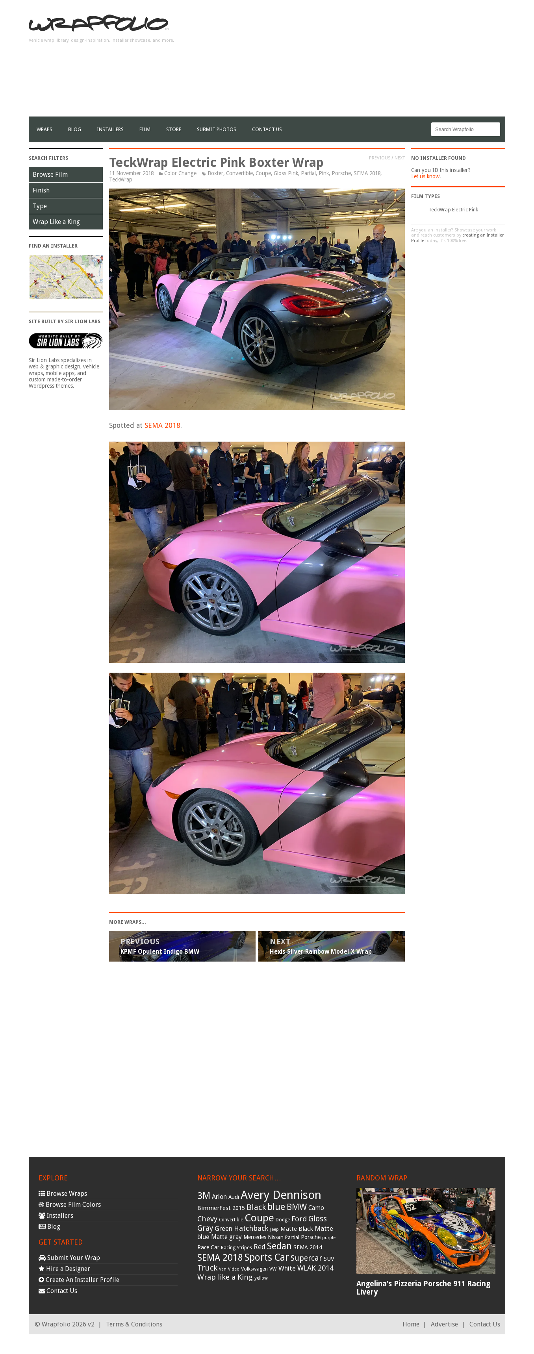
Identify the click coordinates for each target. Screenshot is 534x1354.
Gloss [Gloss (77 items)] (317, 1218)
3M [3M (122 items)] (203, 1195)
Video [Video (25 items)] (233, 1269)
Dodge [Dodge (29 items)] (283, 1220)
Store (173, 129)
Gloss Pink (286, 173)
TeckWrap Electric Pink (453, 210)
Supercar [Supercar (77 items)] (306, 1258)
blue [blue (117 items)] (276, 1207)
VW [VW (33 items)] (273, 1269)
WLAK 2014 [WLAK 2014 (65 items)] (315, 1268)
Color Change (180, 173)
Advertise (444, 1324)
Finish (41, 190)
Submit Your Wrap (69, 1258)
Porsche (341, 173)
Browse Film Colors (70, 1204)
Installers (110, 129)
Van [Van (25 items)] (222, 1269)
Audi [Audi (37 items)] (233, 1197)
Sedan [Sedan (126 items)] (279, 1246)
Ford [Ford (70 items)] (299, 1218)
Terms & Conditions (134, 1324)
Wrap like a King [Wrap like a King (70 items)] (225, 1277)
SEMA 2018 (367, 173)
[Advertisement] (362, 61)
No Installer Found (438, 158)
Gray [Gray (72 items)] (205, 1228)
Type (40, 206)
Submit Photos (216, 129)
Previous (379, 158)
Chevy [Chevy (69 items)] (207, 1218)
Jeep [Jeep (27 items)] (274, 1229)
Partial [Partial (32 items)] (292, 1237)
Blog (74, 129)
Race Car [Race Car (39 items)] (208, 1247)
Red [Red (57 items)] (259, 1247)
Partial (308, 173)
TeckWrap (120, 179)
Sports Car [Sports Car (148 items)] (267, 1257)
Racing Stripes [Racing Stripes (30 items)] (236, 1247)
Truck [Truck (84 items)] (207, 1268)
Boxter (215, 173)
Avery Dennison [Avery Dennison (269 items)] (281, 1195)
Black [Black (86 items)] (256, 1207)
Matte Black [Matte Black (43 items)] (296, 1228)
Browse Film (50, 174)
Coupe (263, 173)
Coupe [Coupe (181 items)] (259, 1218)
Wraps (44, 129)
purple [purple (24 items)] (329, 1237)
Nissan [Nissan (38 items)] (276, 1237)
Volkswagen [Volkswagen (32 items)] (254, 1269)
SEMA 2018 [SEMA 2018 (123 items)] (220, 1257)
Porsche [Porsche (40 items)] (311, 1237)
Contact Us (267, 129)
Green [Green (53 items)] (223, 1228)
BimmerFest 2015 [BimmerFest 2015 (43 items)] (221, 1208)
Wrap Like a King (56, 222)
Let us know (425, 176)
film (144, 129)
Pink (324, 173)
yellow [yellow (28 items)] (261, 1278)
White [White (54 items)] (287, 1268)
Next (400, 158)
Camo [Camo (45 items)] (316, 1208)
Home (410, 1324)
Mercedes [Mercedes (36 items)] (254, 1237)
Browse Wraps (63, 1193)
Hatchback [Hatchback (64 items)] (251, 1228)
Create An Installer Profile (79, 1280)
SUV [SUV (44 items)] (329, 1258)
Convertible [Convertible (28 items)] (231, 1220)
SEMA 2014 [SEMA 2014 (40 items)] (307, 1247)
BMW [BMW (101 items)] (297, 1207)
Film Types (425, 196)
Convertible (239, 173)
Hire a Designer (64, 1269)
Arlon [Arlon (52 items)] (219, 1196)
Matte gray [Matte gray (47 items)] (226, 1237)
